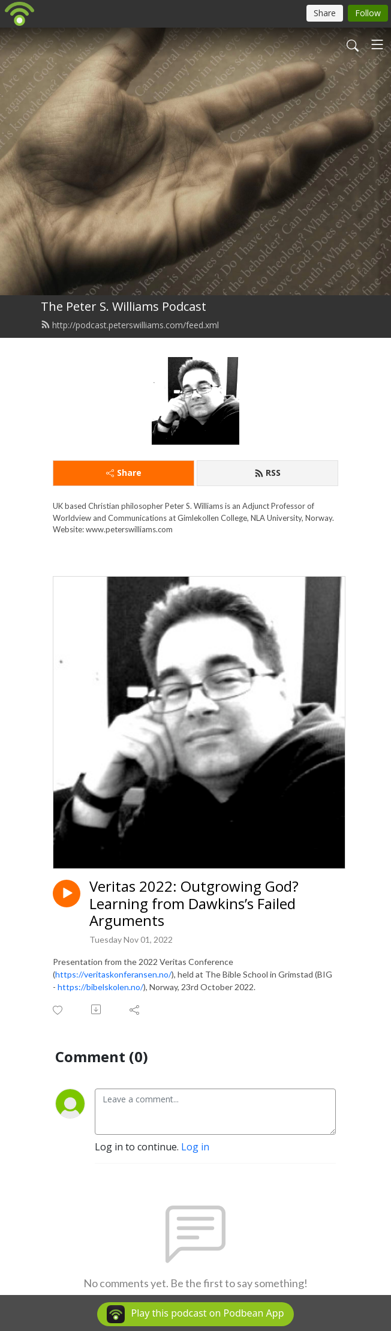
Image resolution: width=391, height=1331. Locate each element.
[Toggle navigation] (377, 44)
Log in (195, 1146)
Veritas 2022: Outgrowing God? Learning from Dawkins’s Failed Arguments (194, 904)
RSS (267, 472)
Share (124, 472)
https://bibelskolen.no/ (100, 987)
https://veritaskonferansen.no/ (113, 974)
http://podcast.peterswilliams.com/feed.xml (130, 325)
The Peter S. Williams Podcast (123, 306)
